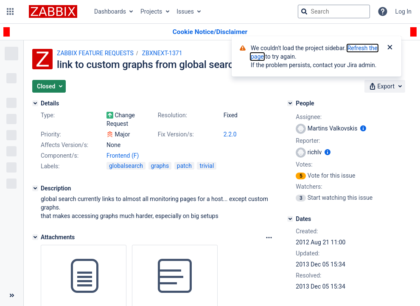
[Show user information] (363, 128)
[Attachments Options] (268, 237)
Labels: (50, 166)
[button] (10, 11)
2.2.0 (230, 134)
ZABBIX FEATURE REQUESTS (95, 53)
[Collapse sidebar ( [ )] (11, 295)
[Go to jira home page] (53, 11)
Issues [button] (185, 11)
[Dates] (290, 219)
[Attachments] (35, 237)
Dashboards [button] (110, 11)
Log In (403, 11)
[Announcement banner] (210, 32)
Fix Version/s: (176, 134)
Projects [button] (151, 11)
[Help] (382, 11)
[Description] (35, 188)
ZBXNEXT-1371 (162, 53)
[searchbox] (334, 11)
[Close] (390, 48)
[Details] (35, 103)
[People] (290, 103)
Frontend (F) (122, 155)
